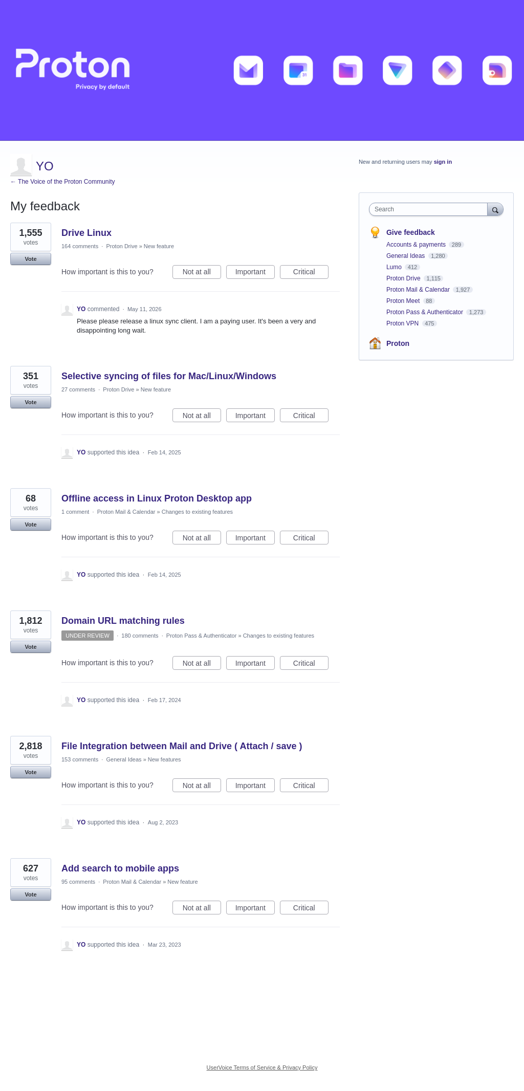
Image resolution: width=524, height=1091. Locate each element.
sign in (443, 162)
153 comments (79, 759)
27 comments (78, 389)
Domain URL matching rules (123, 621)
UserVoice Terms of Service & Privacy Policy (262, 1067)
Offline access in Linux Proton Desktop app (156, 498)
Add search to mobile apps (120, 868)
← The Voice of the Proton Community (62, 181)
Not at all (202, 273)
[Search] (495, 209)
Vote (30, 259)
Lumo (394, 267)
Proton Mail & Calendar (126, 512)
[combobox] (430, 209)
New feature (159, 246)
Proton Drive (121, 246)
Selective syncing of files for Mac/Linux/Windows (168, 376)
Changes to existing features (197, 512)
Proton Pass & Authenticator (201, 635)
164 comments (79, 246)
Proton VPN (403, 323)
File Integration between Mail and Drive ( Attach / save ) (181, 746)
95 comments (78, 882)
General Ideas (123, 759)
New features (164, 759)
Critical (311, 273)
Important (255, 273)
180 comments (139, 635)
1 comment (75, 512)
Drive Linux (86, 233)
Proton (397, 343)
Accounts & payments (416, 244)
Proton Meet (404, 300)
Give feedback (410, 232)
